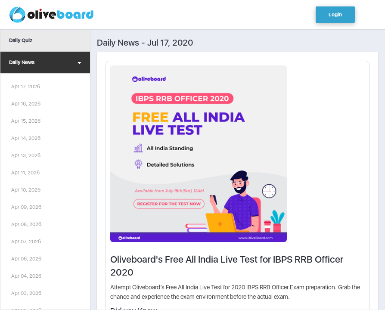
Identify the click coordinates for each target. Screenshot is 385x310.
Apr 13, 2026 (25, 155)
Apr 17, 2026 (25, 87)
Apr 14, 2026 (25, 138)
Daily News (45, 63)
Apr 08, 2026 (26, 224)
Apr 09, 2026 (26, 207)
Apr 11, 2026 (25, 173)
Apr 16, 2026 (25, 104)
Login (335, 15)
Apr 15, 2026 (25, 121)
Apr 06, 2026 (26, 259)
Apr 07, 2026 (26, 242)
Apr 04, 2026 (26, 276)
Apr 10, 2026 (25, 190)
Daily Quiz (20, 40)
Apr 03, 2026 (26, 293)
